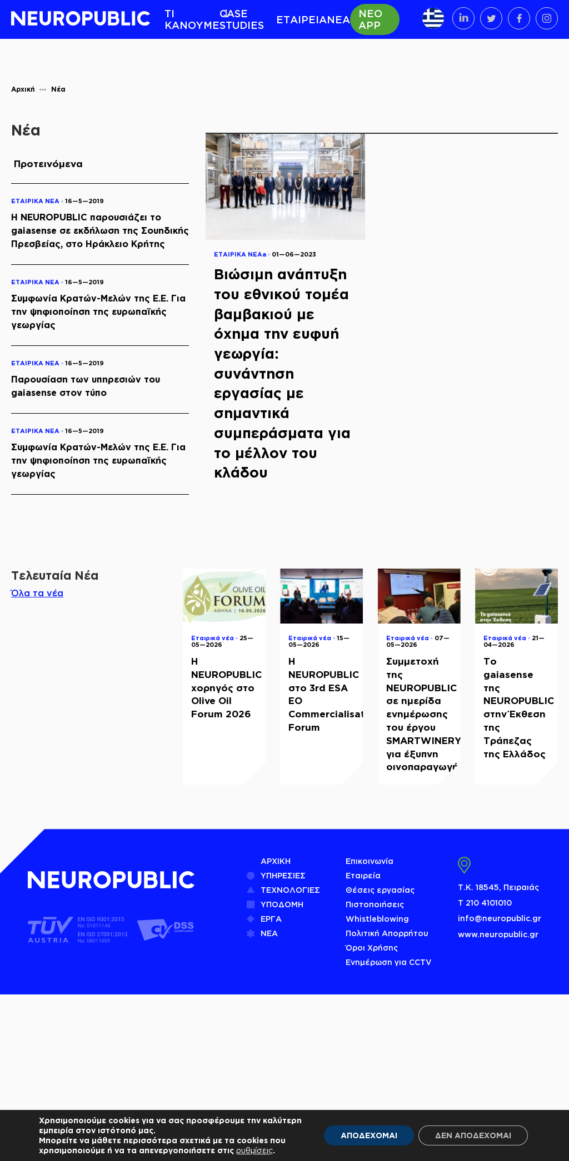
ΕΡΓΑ (271, 918)
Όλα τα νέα (37, 593)
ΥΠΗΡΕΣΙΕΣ (283, 875)
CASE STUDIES (241, 19)
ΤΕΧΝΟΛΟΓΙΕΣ (290, 890)
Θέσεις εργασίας (380, 890)
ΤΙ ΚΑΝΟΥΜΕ (191, 19)
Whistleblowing (377, 918)
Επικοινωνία (369, 861)
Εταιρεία (363, 875)
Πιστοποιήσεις (375, 904)
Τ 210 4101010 (485, 902)
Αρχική (23, 89)
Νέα (58, 89)
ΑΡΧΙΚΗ (276, 861)
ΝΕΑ (338, 19)
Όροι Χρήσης (372, 947)
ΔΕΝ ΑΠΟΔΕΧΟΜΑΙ (473, 1135)
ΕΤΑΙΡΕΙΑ (301, 19)
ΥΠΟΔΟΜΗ (282, 904)
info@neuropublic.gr (499, 918)
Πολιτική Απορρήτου (387, 933)
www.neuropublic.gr (498, 934)
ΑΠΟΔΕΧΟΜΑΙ (369, 1135)
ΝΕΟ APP (370, 19)
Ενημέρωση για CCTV (389, 962)
